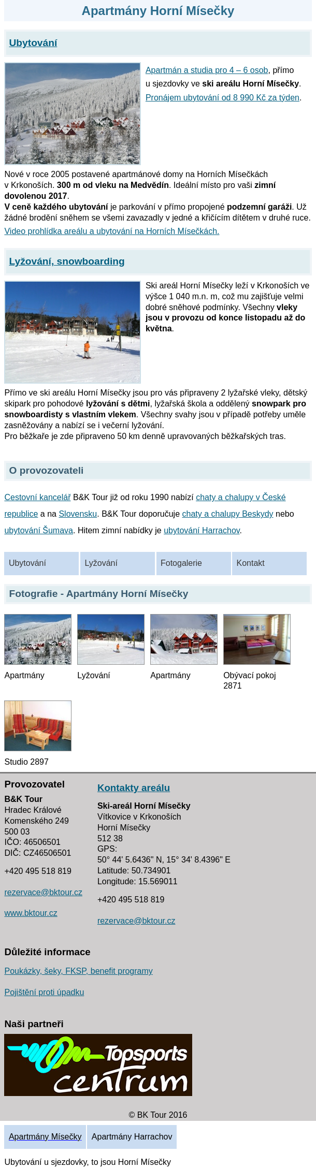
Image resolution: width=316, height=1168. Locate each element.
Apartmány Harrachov (132, 1136)
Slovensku (78, 513)
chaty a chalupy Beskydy (228, 513)
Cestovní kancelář (37, 497)
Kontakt (251, 563)
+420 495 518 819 (37, 871)
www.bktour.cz (30, 913)
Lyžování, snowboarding (67, 261)
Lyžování (100, 563)
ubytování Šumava (38, 530)
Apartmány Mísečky (45, 1136)
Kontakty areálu (133, 787)
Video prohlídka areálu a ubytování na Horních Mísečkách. (111, 231)
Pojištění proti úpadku (44, 992)
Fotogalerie (181, 563)
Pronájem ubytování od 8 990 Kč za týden (222, 97)
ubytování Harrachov (201, 530)
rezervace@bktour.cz (43, 892)
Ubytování (27, 563)
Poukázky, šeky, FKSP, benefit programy (78, 971)
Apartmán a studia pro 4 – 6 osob (207, 70)
